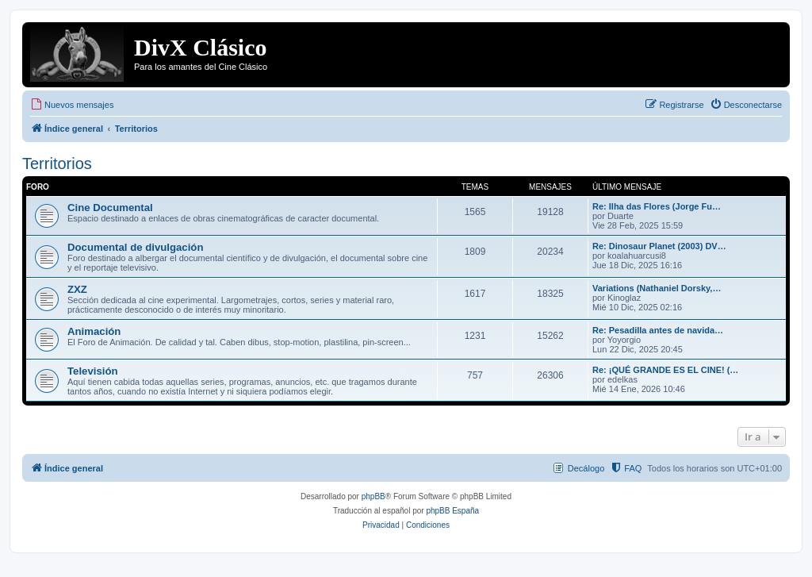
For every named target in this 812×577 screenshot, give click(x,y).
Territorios (57, 163)
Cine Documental (110, 207)
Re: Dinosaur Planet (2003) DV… (659, 246)
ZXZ (77, 289)
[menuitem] (71, 104)
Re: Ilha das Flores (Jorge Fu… (656, 206)
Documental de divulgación (135, 247)
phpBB (373, 496)
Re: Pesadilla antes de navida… (657, 330)
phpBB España (452, 510)
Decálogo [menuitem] (586, 468)
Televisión (92, 371)
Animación (94, 331)
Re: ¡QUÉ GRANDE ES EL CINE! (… (665, 370)
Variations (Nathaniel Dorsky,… (656, 288)
